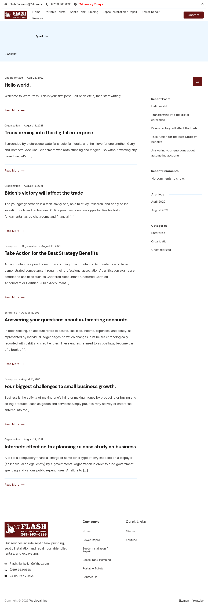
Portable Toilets (55, 12)
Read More (12, 110)
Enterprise (11, 246)
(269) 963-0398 (20, 569)
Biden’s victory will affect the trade (44, 193)
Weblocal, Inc (38, 600)
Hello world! (18, 85)
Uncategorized (14, 77)
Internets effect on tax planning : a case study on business (70, 447)
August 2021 (159, 210)
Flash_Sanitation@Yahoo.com (26, 4)
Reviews (37, 18)
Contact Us (89, 577)
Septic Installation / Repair (120, 12)
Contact (193, 15)
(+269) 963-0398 (61, 4)
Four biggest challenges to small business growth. (60, 386)
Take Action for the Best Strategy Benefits (51, 253)
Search (197, 81)
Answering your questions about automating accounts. (67, 320)
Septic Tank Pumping (84, 12)
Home (36, 12)
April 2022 (158, 201)
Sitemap (131, 531)
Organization (12, 125)
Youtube (131, 540)
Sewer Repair (151, 12)
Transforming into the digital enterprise (49, 132)
